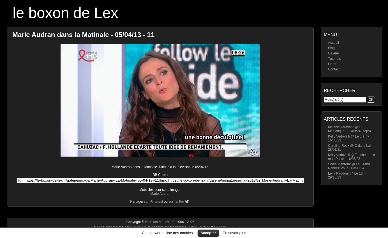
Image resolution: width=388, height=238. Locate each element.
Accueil (333, 43)
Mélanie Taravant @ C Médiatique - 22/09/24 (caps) (349, 129)
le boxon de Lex (65, 12)
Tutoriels (334, 59)
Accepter (208, 233)
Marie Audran (160, 194)
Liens (332, 64)
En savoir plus (234, 233)
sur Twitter (176, 201)
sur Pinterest (153, 201)
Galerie (333, 53)
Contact (334, 69)
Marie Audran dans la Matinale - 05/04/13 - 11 (83, 34)
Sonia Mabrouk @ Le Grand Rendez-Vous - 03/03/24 (349, 166)
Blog (331, 48)
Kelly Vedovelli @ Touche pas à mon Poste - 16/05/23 (351, 157)
